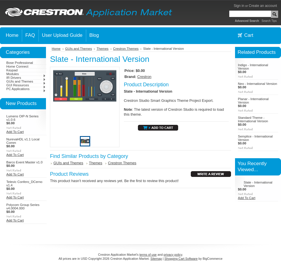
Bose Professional (19, 62)
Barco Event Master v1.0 (24, 162)
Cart (248, 35)
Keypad (12, 70)
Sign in (239, 6)
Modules (26, 74)
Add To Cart (15, 131)
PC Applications (26, 89)
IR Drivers (26, 77)
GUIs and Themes (26, 81)
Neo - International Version (257, 83)
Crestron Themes (126, 48)
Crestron (144, 77)
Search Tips (269, 20)
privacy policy (172, 254)
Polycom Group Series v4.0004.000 (22, 206)
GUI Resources (26, 85)
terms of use (148, 254)
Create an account (263, 6)
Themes (103, 48)
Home (56, 48)
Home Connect (17, 66)
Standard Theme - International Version (253, 119)
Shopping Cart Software (180, 258)
